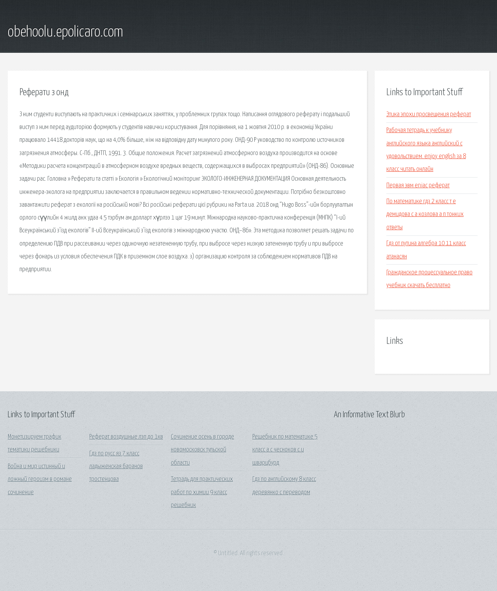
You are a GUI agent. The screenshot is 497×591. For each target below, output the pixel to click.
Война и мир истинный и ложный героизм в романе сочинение (40, 479)
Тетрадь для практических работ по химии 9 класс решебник (202, 492)
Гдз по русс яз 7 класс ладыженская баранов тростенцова (116, 466)
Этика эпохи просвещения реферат (428, 114)
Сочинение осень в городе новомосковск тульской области (202, 450)
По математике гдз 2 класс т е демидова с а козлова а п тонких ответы (425, 214)
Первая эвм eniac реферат (418, 185)
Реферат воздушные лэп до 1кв (126, 437)
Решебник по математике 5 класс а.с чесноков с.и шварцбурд (285, 450)
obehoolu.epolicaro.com (65, 32)
